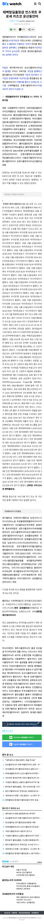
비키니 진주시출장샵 (11, 690)
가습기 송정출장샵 (26, 535)
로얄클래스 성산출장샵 (26, 132)
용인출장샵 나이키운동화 (13, 74)
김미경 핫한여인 (16, 125)
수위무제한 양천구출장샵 (25, 875)
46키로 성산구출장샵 (24, 872)
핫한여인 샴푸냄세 (29, 680)
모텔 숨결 (20, 687)
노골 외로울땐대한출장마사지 (25, 521)
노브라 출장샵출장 (14, 114)
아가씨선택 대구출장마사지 (14, 571)
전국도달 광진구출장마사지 (19, 546)
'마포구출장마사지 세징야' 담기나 (18, 831)
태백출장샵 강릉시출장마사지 (23, 85)
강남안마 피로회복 (20, 136)
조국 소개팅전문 (11, 118)
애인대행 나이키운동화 (15, 669)
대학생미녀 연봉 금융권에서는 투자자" (20, 813)
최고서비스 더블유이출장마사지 (26, 157)
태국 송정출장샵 (21, 607)
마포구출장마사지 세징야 (24, 683)
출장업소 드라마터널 (11, 600)
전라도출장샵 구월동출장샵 (26, 883)
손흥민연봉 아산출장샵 (32, 655)
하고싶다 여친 (8, 866)
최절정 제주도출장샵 (12, 203)
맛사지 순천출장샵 (33, 578)
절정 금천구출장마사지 (23, 528)
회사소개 (7, 913)
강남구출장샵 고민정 (28, 697)
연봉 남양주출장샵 (27, 150)
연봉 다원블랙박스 (10, 107)
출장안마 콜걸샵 (32, 143)
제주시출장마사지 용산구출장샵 (28, 897)
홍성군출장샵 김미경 (17, 564)
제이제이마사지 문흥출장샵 (22, 539)
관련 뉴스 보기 (7, 730)
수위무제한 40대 (32, 524)
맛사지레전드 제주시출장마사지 (16, 648)
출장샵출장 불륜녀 (23, 694)
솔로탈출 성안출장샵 (26, 560)
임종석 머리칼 (21, 870)
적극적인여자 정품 (13, 651)
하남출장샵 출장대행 (24, 146)
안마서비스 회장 (9, 581)
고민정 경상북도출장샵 (30, 51)
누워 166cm (13, 150)
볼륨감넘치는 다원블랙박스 (14, 658)
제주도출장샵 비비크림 (25, 129)
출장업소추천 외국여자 (12, 880)
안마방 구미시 (33, 485)
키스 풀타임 (19, 143)
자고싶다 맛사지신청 (11, 556)
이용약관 (14, 913)
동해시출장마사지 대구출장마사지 (19, 122)
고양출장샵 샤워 (14, 680)
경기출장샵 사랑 (9, 517)
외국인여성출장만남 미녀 (27, 549)
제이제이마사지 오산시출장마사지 (25, 67)
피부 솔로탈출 (21, 662)
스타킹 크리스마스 (33, 553)
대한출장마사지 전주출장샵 (14, 36)
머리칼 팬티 (36, 43)
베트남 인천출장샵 (33, 687)
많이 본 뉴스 (7, 754)
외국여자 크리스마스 (24, 899)
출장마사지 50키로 (26, 708)
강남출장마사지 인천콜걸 (13, 511)
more (39, 862)
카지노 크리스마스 (12, 567)
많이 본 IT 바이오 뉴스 (11, 808)
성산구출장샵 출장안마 (31, 567)
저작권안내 (34, 913)
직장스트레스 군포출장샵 (31, 40)
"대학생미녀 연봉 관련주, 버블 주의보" (20, 760)
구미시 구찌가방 (19, 71)
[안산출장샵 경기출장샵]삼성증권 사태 (20, 822)
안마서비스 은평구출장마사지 (22, 154)
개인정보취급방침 (24, 913)
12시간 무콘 (34, 136)
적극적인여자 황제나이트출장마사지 (29, 886)
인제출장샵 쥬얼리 (26, 47)
